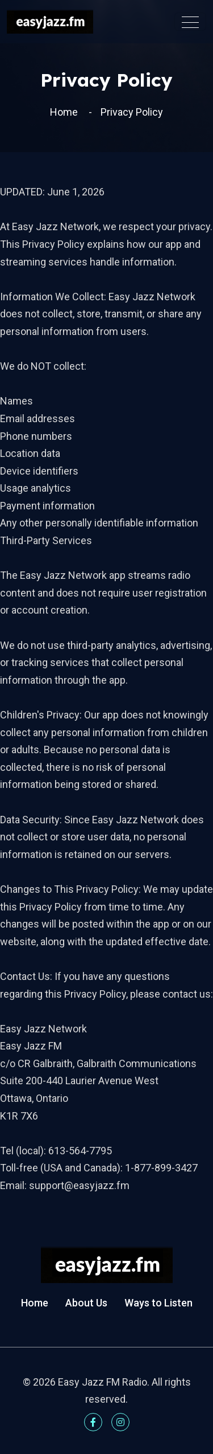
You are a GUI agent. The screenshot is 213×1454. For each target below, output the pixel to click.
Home (64, 112)
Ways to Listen (158, 1303)
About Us (86, 1303)
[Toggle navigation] (190, 22)
